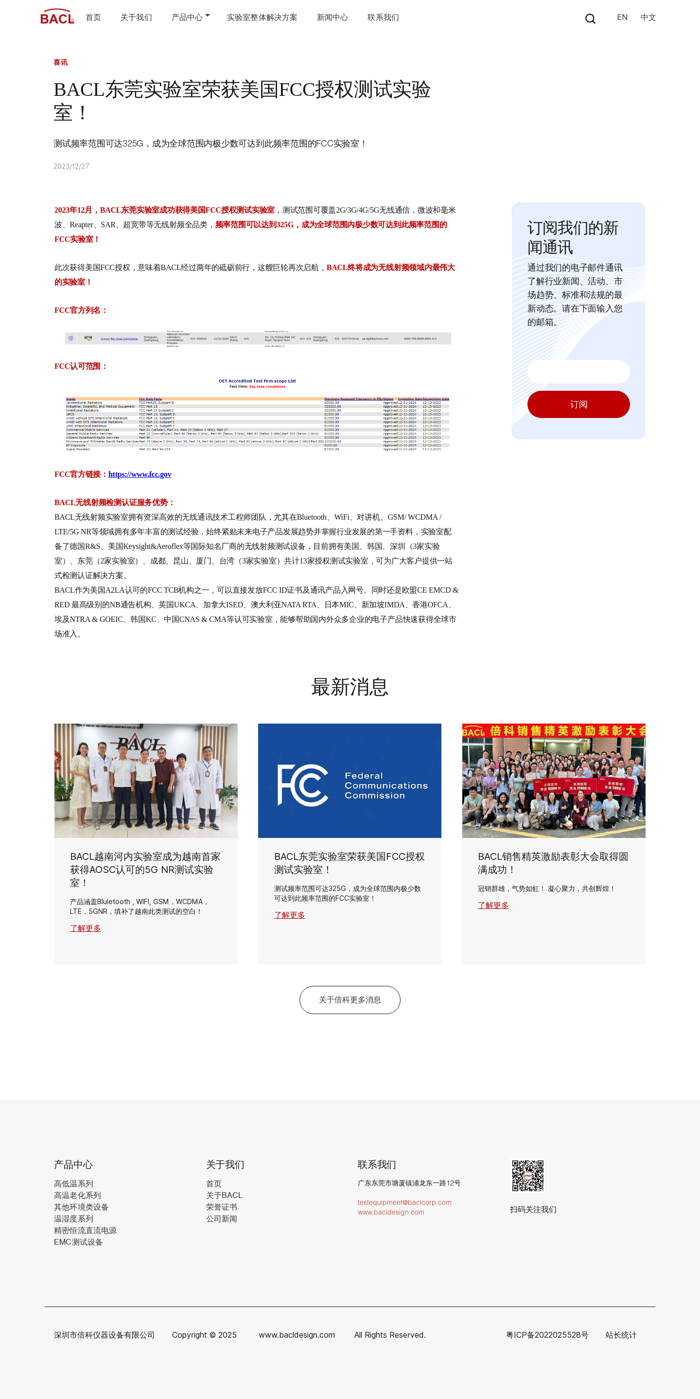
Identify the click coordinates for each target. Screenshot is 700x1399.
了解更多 (85, 928)
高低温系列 (73, 1183)
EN (622, 17)
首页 (93, 17)
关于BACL (224, 1195)
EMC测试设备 (78, 1242)
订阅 (579, 404)
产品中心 (187, 17)
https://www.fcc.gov (140, 474)
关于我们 (136, 17)
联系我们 (383, 17)
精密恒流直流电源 (85, 1230)
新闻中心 (332, 17)
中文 (648, 17)
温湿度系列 (73, 1218)
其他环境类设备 (81, 1207)
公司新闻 (221, 1218)
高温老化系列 (77, 1195)
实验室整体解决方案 (262, 17)
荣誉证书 (221, 1207)
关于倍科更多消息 (350, 999)
